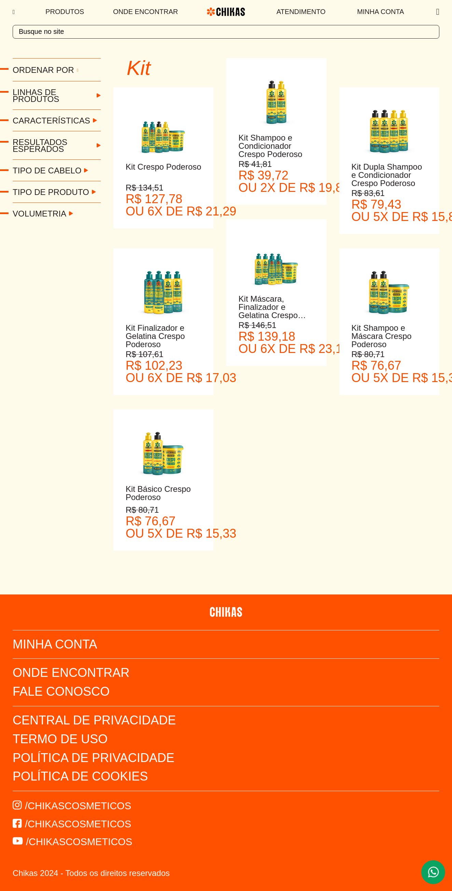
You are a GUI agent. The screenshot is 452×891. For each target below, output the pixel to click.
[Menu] (14, 12)
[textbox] (226, 32)
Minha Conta (380, 11)
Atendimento (301, 11)
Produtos (64, 11)
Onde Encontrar (145, 11)
